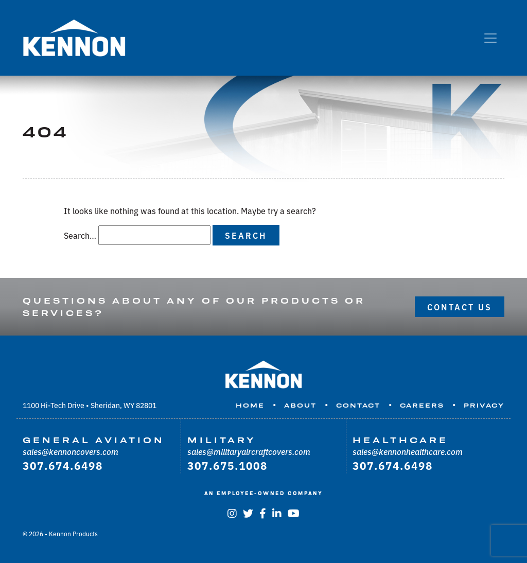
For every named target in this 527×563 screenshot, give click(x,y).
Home (250, 405)
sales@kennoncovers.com (70, 451)
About (300, 405)
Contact (358, 405)
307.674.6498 (63, 465)
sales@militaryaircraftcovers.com (248, 451)
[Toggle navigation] (490, 38)
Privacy (484, 405)
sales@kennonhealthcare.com (408, 451)
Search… (80, 235)
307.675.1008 (227, 465)
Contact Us (459, 306)
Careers (422, 405)
